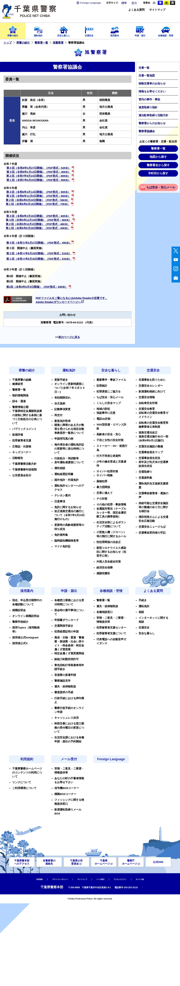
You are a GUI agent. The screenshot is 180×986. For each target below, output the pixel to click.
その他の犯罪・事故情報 (111, 504)
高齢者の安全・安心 (108, 434)
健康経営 (17, 383)
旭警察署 (58, 42)
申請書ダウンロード (66, 620)
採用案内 (114, 30)
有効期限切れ (62, 397)
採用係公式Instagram (25, 637)
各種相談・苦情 (165, 30)
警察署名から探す (158, 165)
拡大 (134, 3)
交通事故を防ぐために (152, 379)
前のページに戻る (69, 337)
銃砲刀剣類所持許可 (66, 659)
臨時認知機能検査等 (66, 540)
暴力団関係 (103, 487)
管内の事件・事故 (149, 99)
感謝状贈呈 (103, 573)
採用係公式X (20, 643)
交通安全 (89, 30)
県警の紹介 (13, 30)
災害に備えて (104, 492)
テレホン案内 (62, 495)
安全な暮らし (63, 30)
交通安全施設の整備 (151, 446)
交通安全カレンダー (151, 385)
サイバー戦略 (104, 475)
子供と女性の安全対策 (109, 440)
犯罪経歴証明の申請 (66, 631)
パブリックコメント (24, 428)
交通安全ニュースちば (152, 526)
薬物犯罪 (101, 481)
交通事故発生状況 (149, 458)
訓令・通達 (19, 401)
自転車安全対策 (148, 403)
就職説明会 (19, 610)
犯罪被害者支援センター (111, 627)
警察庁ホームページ (131, 862)
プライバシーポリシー (60, 879)
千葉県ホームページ (103, 862)
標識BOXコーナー (65, 794)
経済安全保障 (104, 567)
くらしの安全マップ (108, 403)
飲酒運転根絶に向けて (152, 391)
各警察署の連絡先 (49, 862)
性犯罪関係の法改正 (108, 542)
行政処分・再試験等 (66, 458)
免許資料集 (61, 534)
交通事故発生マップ (151, 452)
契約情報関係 (20, 395)
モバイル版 (140, 879)
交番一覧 (144, 67)
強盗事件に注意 (105, 412)
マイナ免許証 (62, 546)
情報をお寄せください (152, 91)
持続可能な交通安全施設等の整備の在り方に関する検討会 (153, 507)
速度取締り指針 (148, 107)
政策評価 (17, 434)
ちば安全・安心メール (160, 187)
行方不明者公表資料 (108, 455)
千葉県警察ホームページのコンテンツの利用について (27, 772)
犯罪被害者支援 (21, 440)
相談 (141, 612)
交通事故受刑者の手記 (152, 532)
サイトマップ (157, 9)
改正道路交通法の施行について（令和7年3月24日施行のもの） (69, 515)
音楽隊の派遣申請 (65, 674)
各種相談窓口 (104, 612)
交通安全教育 (147, 408)
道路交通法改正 (148, 432)
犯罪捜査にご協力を (108, 391)
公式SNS (158, 862)
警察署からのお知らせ (152, 123)
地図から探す (158, 156)
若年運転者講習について (69, 462)
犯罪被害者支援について (111, 633)
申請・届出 (140, 30)
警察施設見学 (62, 680)
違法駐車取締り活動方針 (153, 115)
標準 (124, 3)
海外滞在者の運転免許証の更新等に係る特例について (69, 448)
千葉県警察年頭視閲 (24, 469)
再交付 (58, 415)
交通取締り (145, 471)
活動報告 (17, 458)
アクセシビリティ (120, 879)
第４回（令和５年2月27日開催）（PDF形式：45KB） (38, 242)
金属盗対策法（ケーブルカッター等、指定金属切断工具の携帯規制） (111, 512)
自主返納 (59, 403)
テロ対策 (101, 498)
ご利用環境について (24, 788)
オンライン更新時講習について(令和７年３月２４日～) (69, 387)
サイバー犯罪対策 (107, 471)
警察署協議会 (147, 131)
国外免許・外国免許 (66, 479)
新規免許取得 (62, 421)
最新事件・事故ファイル (111, 379)
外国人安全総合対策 (108, 561)
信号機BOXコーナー (66, 788)
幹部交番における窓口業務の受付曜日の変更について (69, 727)
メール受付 (69, 759)
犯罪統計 (101, 385)
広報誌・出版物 (21, 446)
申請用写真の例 (63, 438)
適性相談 (59, 468)
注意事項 (59, 501)
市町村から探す (158, 173)
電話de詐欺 (103, 418)
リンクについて (21, 782)
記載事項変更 (62, 409)
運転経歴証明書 (63, 474)
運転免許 (38, 30)
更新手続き (61, 379)
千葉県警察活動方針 (24, 463)
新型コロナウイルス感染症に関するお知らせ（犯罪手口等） (111, 551)
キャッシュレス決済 (66, 717)
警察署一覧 (41, 42)
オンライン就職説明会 (25, 616)
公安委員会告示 (21, 475)
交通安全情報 (147, 397)
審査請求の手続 (63, 692)
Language (90, 2)
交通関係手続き (63, 625)
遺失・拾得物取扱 (65, 686)
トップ (8, 42)
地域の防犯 (103, 408)
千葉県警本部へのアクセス (21, 862)
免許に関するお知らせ (67, 507)
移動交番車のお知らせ (152, 83)
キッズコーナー (21, 452)
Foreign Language (111, 759)
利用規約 (26, 759)
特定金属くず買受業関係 (69, 653)
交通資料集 (145, 477)
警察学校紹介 (20, 621)
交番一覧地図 (147, 75)
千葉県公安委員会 (76, 862)
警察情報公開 (20, 407)
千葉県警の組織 (21, 379)
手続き (143, 600)
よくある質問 (136, 9)
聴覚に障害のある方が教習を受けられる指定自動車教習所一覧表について (69, 429)
